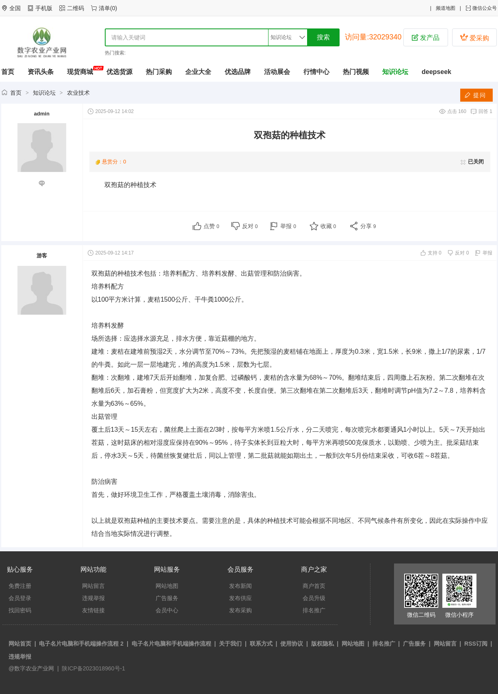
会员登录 (20, 598)
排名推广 (314, 610)
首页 (7, 71)
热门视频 (356, 71)
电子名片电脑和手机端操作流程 (171, 643)
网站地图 (167, 586)
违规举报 (93, 598)
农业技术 (78, 92)
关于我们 (230, 643)
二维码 (75, 8)
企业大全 (198, 71)
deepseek (436, 71)
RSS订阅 (475, 643)
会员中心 (167, 610)
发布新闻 (240, 586)
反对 (250, 226)
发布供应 (240, 598)
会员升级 (314, 598)
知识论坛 (395, 71)
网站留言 (93, 586)
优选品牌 (238, 71)
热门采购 (159, 71)
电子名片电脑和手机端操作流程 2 (81, 643)
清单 (104, 8)
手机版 (43, 8)
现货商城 (80, 71)
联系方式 (261, 643)
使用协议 (291, 643)
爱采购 (474, 37)
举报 (288, 226)
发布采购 (240, 610)
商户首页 (314, 586)
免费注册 (20, 586)
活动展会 (277, 71)
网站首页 (20, 643)
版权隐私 (322, 643)
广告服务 (167, 598)
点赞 (211, 226)
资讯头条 (41, 71)
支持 (435, 253)
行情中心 (316, 71)
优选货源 (119, 71)
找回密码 (20, 610)
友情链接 (93, 610)
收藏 (328, 226)
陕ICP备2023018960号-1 (93, 668)
